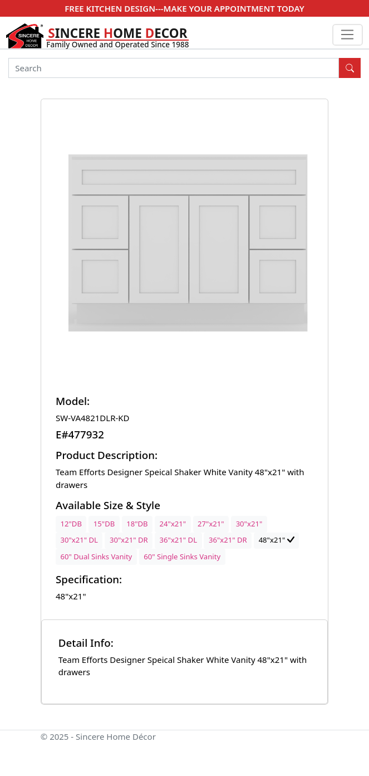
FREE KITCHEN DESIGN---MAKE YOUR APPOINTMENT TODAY (184, 8)
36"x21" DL (178, 540)
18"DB (136, 524)
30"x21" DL (79, 540)
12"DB (71, 524)
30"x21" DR (129, 540)
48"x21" (276, 540)
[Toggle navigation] (347, 35)
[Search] (173, 68)
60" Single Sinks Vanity (182, 557)
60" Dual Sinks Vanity (96, 557)
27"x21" (211, 524)
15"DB (104, 524)
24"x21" (173, 524)
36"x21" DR (228, 540)
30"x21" (249, 524)
